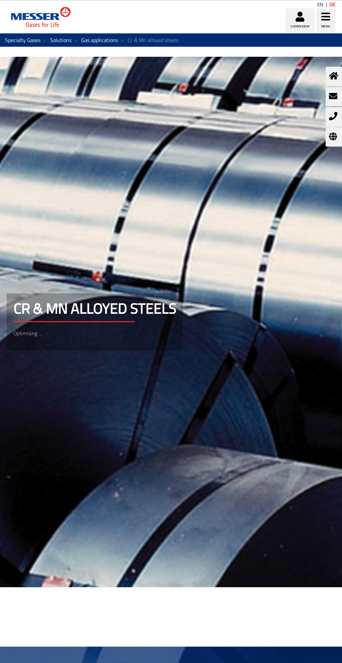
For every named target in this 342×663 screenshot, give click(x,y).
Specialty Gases (22, 40)
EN (320, 4)
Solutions (60, 40)
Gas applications (99, 40)
